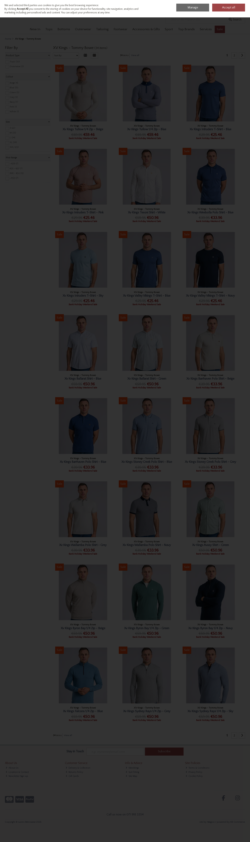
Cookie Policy (194, 776)
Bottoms (63, 29)
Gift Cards (72, 776)
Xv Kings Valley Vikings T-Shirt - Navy (210, 295)
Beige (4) (14, 83)
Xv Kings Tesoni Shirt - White (146, 212)
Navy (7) (14, 102)
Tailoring (102, 29)
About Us (12, 768)
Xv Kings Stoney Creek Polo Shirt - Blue (146, 462)
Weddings (132, 768)
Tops (49, 29)
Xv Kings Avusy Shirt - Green (210, 545)
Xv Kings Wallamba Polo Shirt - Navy (147, 545)
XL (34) (13, 142)
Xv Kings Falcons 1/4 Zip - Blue (83, 711)
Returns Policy (74, 772)
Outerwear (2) (17, 66)
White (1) (14, 111)
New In (35, 29)
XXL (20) (14, 147)
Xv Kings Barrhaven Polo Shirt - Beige (210, 378)
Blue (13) (14, 87)
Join (17, 6)
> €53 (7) (14, 178)
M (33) (13, 133)
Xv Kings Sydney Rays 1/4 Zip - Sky (210, 711)
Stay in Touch (75, 751)
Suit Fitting (132, 772)
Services (206, 29)
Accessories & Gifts (146, 29)
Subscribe (164, 751)
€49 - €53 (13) (17, 173)
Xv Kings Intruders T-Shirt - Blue (210, 129)
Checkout (237, 7)
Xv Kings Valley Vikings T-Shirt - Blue (146, 295)
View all (135, 55)
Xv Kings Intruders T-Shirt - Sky (83, 295)
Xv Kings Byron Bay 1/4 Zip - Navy (210, 628)
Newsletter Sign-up (17, 776)
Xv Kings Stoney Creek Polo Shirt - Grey (210, 462)
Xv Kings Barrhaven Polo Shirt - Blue (83, 462)
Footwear (120, 29)
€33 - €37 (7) (16, 168)
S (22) (12, 128)
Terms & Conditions (198, 768)
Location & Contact (17, 772)
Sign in (9, 6)
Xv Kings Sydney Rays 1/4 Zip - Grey (146, 711)
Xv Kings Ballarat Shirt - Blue (83, 378)
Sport (169, 29)
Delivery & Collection (78, 768)
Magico (211, 822)
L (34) (12, 137)
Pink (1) (13, 107)
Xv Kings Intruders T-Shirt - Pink (83, 212)
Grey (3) (14, 97)
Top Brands (186, 29)
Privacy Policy (194, 772)
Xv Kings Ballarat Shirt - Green (146, 378)
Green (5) (14, 92)
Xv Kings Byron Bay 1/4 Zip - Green (146, 628)
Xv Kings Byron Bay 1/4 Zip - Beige (83, 628)
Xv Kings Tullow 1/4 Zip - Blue (146, 129)
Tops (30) (15, 61)
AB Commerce (237, 822)
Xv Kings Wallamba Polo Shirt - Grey (83, 545)
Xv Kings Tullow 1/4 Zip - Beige (83, 129)
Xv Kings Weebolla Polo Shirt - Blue (210, 212)
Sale (220, 29)
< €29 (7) (14, 163)
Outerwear (83, 29)
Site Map (131, 776)
